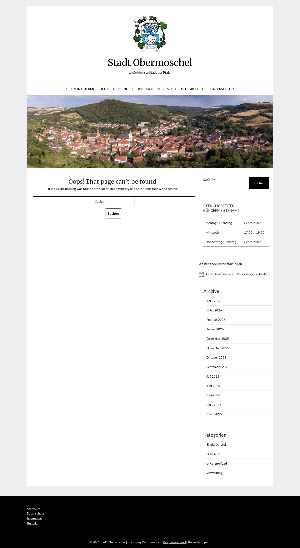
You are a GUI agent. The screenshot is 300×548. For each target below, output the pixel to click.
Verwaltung (214, 473)
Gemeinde (122, 89)
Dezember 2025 (217, 338)
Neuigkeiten (192, 89)
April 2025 (213, 405)
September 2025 (217, 367)
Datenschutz (222, 89)
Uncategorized (216, 463)
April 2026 (213, 301)
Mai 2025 (213, 395)
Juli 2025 (212, 376)
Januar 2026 (215, 329)
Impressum (34, 518)
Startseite (213, 454)
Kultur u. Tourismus (156, 89)
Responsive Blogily (175, 542)
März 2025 (214, 414)
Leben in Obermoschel (86, 89)
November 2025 (217, 348)
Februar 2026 (215, 319)
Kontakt (32, 523)
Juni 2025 (213, 386)
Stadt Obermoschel (150, 62)
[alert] (236, 274)
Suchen (209, 179)
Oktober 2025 (216, 357)
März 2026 (214, 310)
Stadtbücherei (216, 444)
